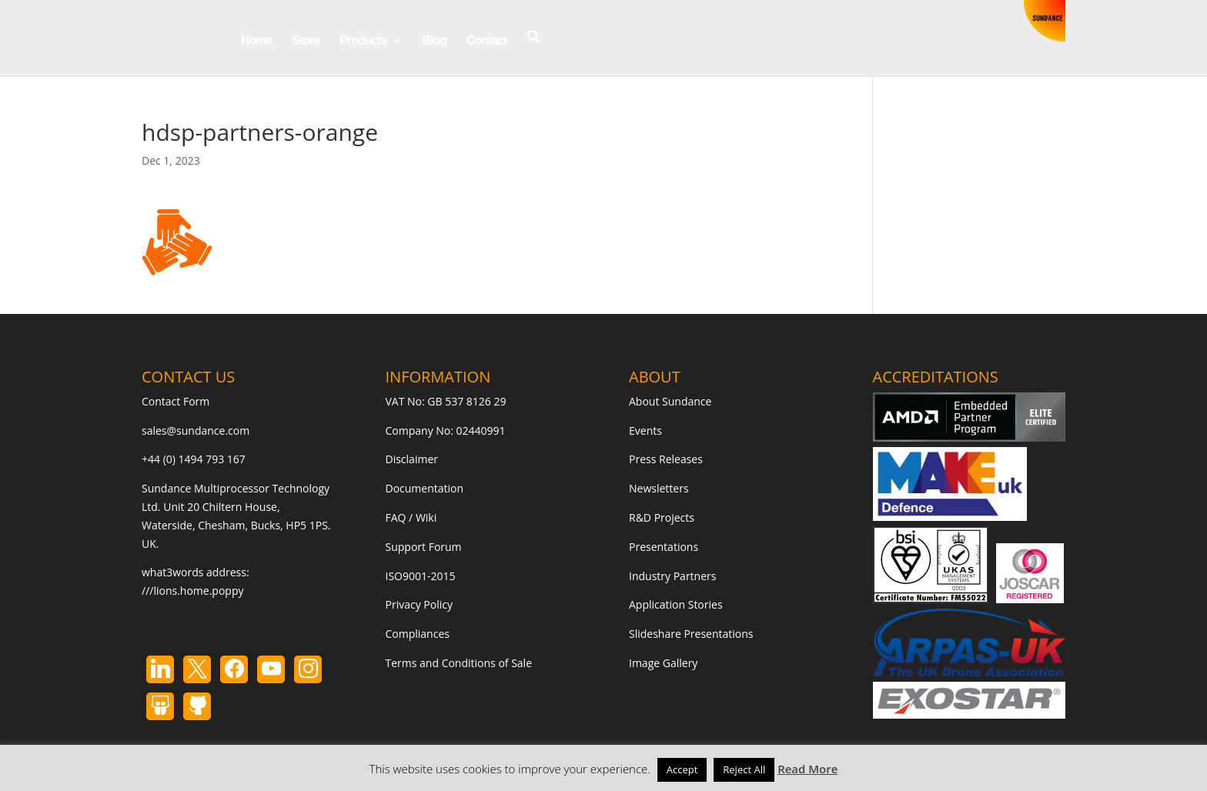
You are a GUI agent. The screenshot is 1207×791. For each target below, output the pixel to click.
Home (256, 41)
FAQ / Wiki (411, 517)
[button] (534, 52)
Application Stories (676, 604)
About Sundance (670, 401)
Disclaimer (412, 459)
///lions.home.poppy (192, 590)
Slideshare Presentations (691, 633)
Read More (807, 768)
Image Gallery (663, 663)
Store (305, 41)
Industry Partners (672, 576)
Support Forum (424, 546)
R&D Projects (661, 517)
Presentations (663, 546)
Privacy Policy (419, 604)
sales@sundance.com (195, 430)
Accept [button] (682, 769)
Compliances (418, 633)
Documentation (425, 488)
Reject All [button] (744, 769)
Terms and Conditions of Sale (459, 663)
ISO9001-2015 (421, 576)
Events (645, 430)
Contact (486, 41)
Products (362, 41)
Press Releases (666, 459)
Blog (434, 41)
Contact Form (175, 401)
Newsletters (659, 488)
